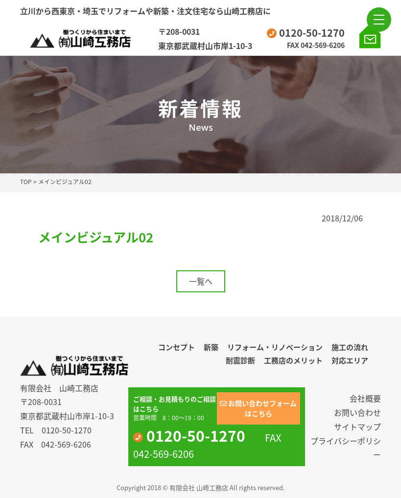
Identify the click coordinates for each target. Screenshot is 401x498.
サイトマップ (357, 426)
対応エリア (349, 360)
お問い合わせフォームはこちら (258, 408)
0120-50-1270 (306, 32)
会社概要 (365, 398)
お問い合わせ (357, 412)
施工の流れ (349, 347)
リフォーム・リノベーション (275, 347)
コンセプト (176, 347)
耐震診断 (240, 360)
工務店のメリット (293, 360)
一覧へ (200, 281)
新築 (211, 347)
